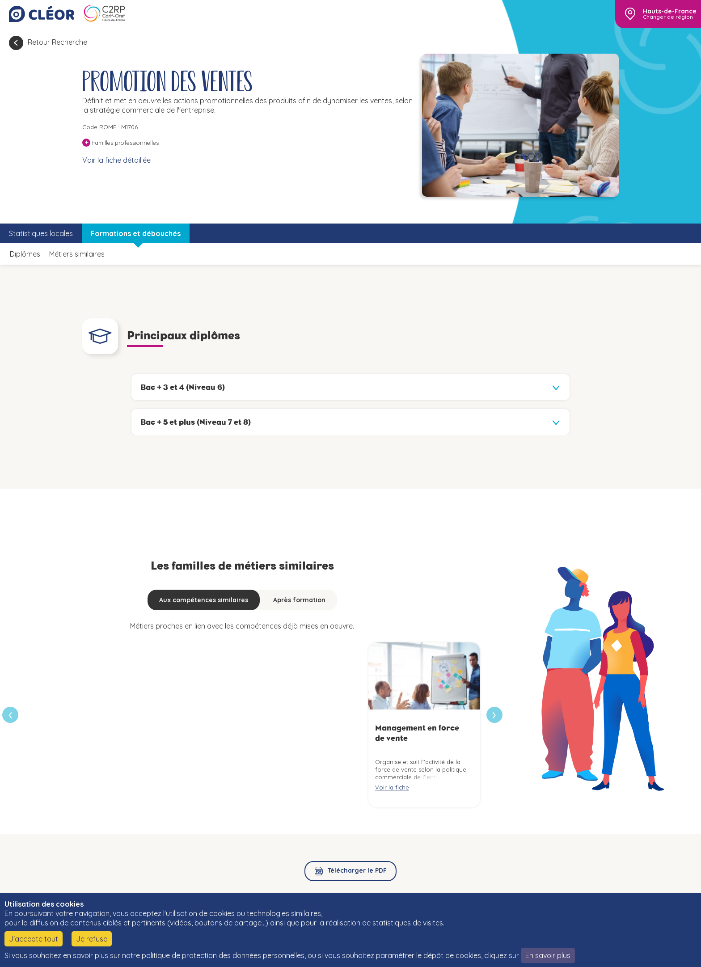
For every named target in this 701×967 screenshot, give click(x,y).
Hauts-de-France (670, 11)
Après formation (299, 600)
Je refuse (91, 938)
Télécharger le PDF (357, 870)
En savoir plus (547, 955)
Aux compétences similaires (203, 600)
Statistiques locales (41, 233)
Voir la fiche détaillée (116, 160)
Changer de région (668, 17)
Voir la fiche (392, 787)
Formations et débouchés (136, 233)
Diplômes (25, 253)
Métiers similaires (77, 253)
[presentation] (494, 715)
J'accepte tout (33, 938)
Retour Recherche (57, 42)
